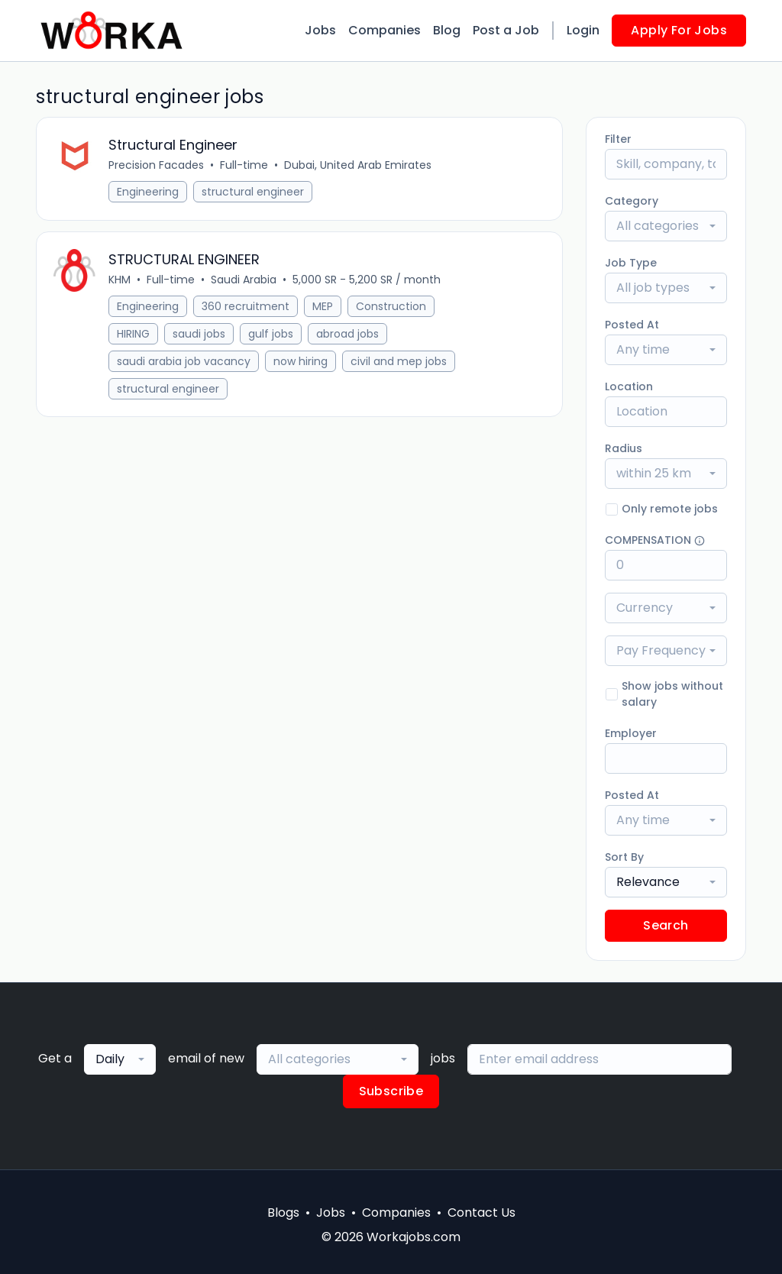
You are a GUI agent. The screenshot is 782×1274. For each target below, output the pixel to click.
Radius (623, 448)
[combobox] (666, 226)
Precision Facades (157, 166)
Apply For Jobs (679, 30)
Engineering (149, 193)
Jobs (320, 30)
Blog (446, 30)
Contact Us (481, 1212)
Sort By (624, 857)
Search (665, 925)
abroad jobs (349, 337)
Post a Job (506, 30)
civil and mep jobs (400, 365)
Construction (392, 310)
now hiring (302, 365)
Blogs (283, 1212)
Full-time (245, 166)
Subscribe (391, 1091)
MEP (324, 310)
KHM (121, 283)
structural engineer (254, 193)
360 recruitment (247, 310)
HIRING (134, 337)
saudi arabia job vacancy (185, 365)
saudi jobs (200, 337)
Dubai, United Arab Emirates (359, 166)
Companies (384, 30)
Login (583, 30)
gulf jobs (272, 337)
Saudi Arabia (245, 283)
